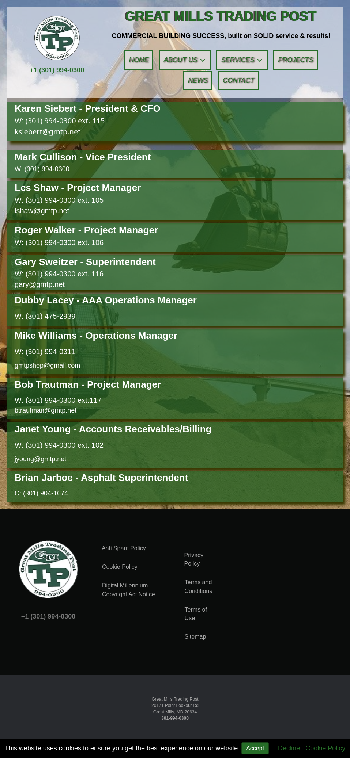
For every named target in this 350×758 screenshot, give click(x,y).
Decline (289, 748)
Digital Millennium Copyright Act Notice (128, 589)
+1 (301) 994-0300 (57, 70)
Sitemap (195, 636)
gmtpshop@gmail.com (47, 365)
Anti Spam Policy (124, 548)
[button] (202, 60)
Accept (255, 748)
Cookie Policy (325, 748)
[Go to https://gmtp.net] (221, 16)
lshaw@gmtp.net (42, 211)
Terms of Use (196, 613)
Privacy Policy (193, 559)
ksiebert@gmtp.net (47, 132)
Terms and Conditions (198, 586)
